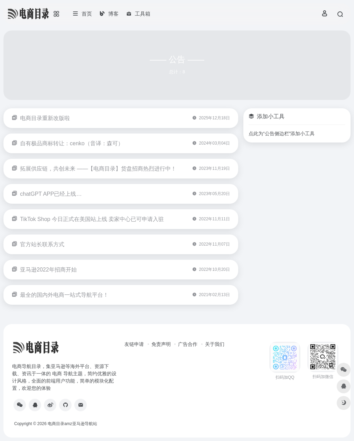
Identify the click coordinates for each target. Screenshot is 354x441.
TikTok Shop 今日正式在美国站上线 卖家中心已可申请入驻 (92, 219)
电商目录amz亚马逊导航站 (72, 423)
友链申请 (134, 344)
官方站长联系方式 (42, 244)
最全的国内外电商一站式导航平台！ (64, 295)
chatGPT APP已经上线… (51, 194)
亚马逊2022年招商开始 (48, 270)
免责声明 (161, 344)
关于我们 (214, 344)
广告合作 (187, 344)
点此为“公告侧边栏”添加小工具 (282, 133)
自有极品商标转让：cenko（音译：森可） (71, 143)
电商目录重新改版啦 (45, 118)
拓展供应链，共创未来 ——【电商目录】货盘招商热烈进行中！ (98, 169)
